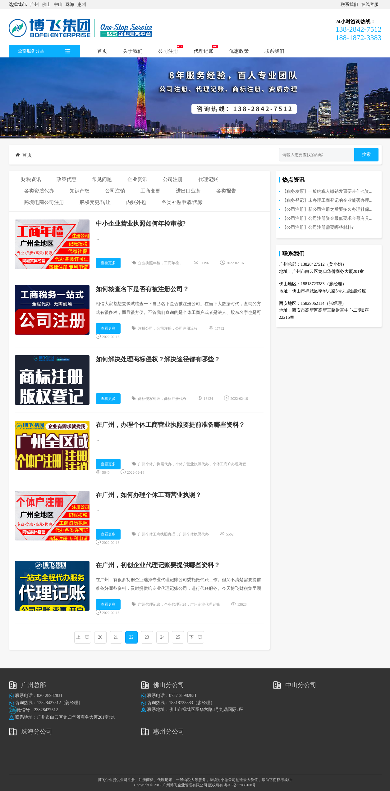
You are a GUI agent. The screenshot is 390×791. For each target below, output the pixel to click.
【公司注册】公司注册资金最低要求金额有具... (327, 218)
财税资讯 (31, 179)
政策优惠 (66, 179)
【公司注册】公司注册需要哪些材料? (318, 227)
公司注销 (115, 190)
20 (100, 637)
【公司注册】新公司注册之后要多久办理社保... (327, 209)
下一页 (195, 637)
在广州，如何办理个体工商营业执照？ (148, 494)
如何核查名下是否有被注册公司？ (142, 289)
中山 (58, 4)
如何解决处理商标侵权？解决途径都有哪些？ (158, 359)
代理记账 (203, 51)
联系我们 (349, 4)
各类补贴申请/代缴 (182, 202)
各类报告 (226, 190)
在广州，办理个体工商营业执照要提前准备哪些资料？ (170, 424)
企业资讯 (137, 179)
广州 (34, 4)
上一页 (82, 637)
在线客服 (370, 4)
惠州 (81, 4)
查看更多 (108, 263)
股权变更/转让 (95, 202)
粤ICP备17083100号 (240, 785)
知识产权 (79, 190)
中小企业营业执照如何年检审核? (141, 223)
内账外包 (136, 202)
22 (131, 637)
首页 (102, 51)
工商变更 (150, 190)
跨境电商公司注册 (44, 202)
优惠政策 (239, 51)
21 (116, 637)
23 (147, 637)
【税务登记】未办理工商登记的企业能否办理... (327, 200)
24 (162, 637)
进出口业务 (188, 190)
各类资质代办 (39, 190)
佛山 (46, 4)
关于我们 (133, 51)
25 (178, 637)
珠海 (70, 4)
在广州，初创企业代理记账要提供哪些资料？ (158, 565)
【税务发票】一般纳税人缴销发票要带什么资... (327, 191)
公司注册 (168, 51)
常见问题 (102, 179)
